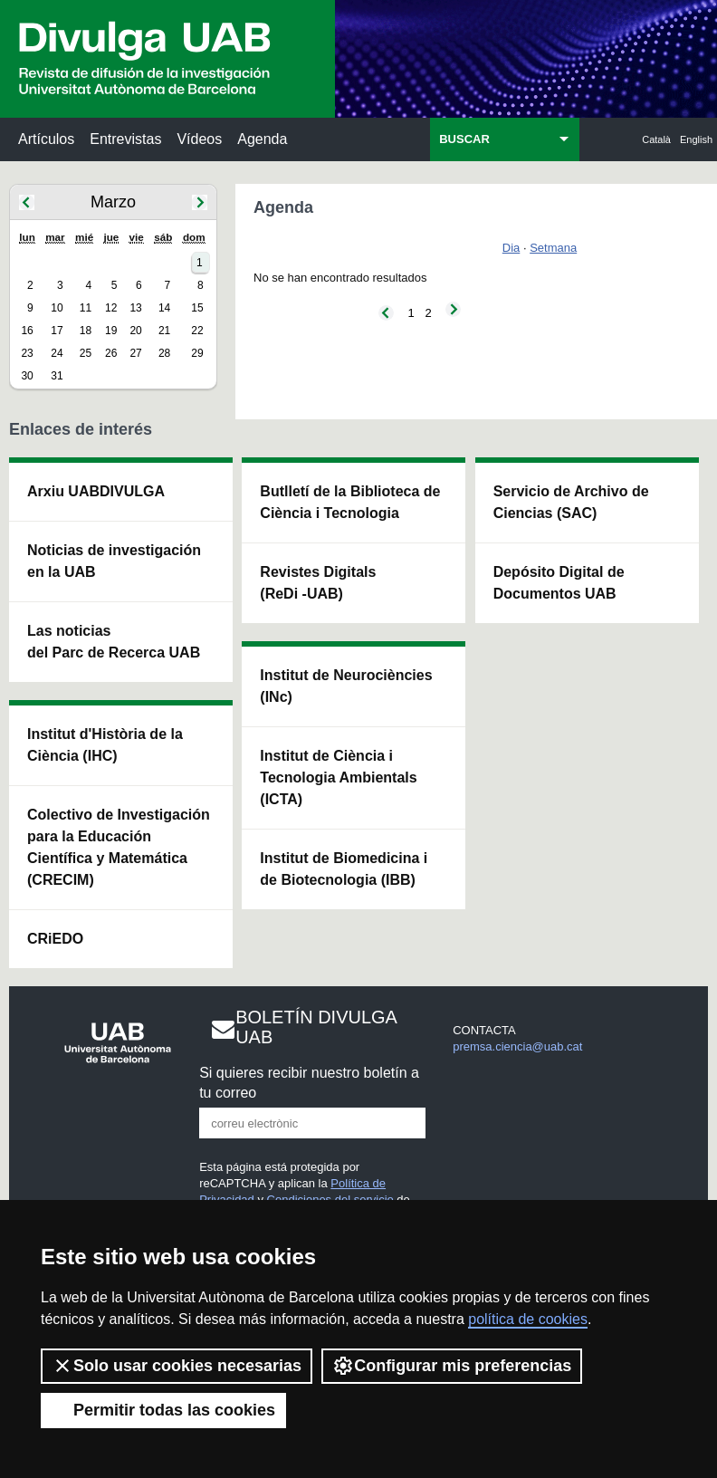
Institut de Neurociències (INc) (346, 686)
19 (111, 330)
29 (197, 353)
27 (135, 353)
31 (56, 376)
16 (27, 330)
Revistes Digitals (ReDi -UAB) (318, 582)
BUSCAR (464, 139)
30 (27, 376)
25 (85, 353)
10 (56, 308)
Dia (511, 247)
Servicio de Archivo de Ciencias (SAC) (571, 502)
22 (197, 330)
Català (656, 139)
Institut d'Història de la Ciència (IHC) (105, 744)
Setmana (553, 247)
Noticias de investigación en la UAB (114, 561)
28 (164, 353)
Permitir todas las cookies (163, 1410)
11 (85, 308)
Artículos (46, 139)
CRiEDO (55, 938)
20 (135, 330)
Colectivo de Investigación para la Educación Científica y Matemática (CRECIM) (118, 847)
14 (164, 308)
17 (56, 330)
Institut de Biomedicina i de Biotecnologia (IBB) (343, 869)
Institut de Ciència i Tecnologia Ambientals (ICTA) (338, 777)
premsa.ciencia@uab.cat (517, 1046)
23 (27, 353)
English (696, 139)
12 (111, 308)
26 (111, 353)
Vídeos (199, 139)
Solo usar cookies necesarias (176, 1366)
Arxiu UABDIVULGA (96, 491)
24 (56, 353)
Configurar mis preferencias (451, 1366)
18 (85, 330)
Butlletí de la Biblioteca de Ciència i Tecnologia (350, 502)
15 (197, 308)
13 (135, 308)
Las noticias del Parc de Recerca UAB (113, 641)
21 (164, 330)
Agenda (262, 139)
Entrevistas (125, 139)
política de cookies (528, 1319)
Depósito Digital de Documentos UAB (559, 582)
